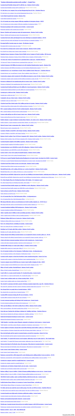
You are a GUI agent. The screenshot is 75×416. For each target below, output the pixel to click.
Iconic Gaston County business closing (9, 352)
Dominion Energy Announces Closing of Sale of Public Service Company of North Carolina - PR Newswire (26, 54)
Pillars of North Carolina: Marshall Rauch (10, 270)
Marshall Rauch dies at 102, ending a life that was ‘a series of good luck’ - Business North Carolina (24, 169)
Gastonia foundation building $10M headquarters (12, 210)
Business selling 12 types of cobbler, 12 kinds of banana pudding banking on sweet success (21, 374)
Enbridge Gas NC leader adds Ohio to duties (10, 231)
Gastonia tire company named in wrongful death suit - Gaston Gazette (17, 360)
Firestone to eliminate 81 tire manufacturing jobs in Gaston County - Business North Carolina (23, 81)
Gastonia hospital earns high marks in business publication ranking (15, 396)
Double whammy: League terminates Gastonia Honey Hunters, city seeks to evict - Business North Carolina (26, 119)
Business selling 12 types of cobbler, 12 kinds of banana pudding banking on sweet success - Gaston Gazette (26, 371)
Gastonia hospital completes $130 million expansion (12, 144)
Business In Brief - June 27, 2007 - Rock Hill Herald (13, 409)
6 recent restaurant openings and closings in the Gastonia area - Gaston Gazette (19, 300)
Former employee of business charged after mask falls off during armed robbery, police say (21, 330)
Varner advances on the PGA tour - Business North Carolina (15, 190)
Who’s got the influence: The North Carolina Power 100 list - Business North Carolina (21, 305)
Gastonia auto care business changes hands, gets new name (14, 368)
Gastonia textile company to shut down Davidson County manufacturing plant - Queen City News (24, 256)
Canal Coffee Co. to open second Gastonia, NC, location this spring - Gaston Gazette (21, 273)
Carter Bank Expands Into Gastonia (8, 18)
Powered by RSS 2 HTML (68, 414)
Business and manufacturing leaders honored (11, 401)
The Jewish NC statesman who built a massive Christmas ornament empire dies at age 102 (21, 286)
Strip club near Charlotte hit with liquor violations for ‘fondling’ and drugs (17, 314)
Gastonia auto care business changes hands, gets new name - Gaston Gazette (19, 365)
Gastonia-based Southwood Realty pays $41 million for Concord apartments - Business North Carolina (25, 87)
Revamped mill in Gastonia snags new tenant (11, 46)
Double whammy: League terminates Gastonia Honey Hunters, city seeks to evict (19, 122)
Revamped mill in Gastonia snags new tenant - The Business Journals (17, 43)
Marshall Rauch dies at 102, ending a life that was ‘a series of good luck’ (17, 171)
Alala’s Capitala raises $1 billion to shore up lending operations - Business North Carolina (22, 212)
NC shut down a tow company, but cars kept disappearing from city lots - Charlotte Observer (23, 10)
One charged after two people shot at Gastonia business (13, 292)
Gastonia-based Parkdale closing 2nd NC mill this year (13, 7)
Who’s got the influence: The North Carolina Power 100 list (14, 308)
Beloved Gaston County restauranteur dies (10, 128)
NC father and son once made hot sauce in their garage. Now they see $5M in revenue (20, 390)
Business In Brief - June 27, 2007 (8, 412)
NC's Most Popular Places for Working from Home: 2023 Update (15, 182)
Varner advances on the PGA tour (8, 193)
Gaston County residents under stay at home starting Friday (14, 281)
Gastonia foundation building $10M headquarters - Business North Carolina (19, 207)
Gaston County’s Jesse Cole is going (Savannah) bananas (13, 155)
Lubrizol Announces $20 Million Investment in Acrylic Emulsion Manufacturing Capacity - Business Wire (26, 65)
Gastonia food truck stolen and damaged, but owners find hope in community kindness (20, 40)
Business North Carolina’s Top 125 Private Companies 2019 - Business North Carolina (20, 139)
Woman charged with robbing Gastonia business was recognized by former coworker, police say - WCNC (25, 234)
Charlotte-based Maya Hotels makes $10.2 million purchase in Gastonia (17, 106)
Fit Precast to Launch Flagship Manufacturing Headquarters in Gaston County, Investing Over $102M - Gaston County (29, 158)
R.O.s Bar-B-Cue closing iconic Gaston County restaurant (13, 51)
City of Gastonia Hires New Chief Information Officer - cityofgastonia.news (18, 196)
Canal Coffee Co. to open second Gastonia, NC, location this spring (16, 275)
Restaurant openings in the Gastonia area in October (12, 29)
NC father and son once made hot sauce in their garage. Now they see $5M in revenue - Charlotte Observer (26, 387)
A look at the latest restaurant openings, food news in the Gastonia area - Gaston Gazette (22, 240)
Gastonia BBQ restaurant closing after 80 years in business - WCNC (17, 294)
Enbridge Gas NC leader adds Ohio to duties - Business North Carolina (17, 229)
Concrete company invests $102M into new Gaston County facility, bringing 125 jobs (20, 264)
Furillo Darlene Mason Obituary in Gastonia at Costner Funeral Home (16, 385)
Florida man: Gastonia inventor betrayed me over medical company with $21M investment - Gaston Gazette (26, 404)
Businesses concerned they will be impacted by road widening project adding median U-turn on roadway (24, 357)
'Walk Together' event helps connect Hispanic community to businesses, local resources (20, 324)
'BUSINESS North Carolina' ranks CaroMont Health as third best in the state (18, 379)
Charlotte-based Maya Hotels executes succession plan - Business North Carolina (20, 163)
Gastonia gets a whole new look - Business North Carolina (14, 92)
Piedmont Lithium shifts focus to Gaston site (10, 221)
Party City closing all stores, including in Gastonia (12, 226)
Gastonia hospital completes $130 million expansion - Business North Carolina (19, 141)
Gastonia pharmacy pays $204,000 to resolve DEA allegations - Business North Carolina (21, 147)
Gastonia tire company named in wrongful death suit (12, 363)
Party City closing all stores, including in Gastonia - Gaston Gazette (17, 223)
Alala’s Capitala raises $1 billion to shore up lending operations (15, 215)
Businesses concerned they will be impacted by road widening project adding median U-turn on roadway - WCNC (28, 355)
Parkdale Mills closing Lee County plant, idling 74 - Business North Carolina (19, 245)
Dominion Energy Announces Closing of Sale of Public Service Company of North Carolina (21, 56)
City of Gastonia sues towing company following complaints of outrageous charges (19, 24)
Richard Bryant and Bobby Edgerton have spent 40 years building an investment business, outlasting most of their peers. (27, 177)
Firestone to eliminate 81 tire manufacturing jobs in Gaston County (15, 84)
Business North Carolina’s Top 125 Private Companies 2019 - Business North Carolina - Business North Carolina (27, 136)
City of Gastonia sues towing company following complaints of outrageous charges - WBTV (22, 21)
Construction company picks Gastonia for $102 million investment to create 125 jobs (19, 78)
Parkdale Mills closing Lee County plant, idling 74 (12, 248)
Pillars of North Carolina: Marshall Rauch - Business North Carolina (17, 267)
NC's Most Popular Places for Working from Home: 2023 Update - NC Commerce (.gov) (21, 180)
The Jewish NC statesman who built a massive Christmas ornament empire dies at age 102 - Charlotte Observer (27, 283)
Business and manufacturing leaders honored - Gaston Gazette (15, 398)
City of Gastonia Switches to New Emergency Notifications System (16, 253)
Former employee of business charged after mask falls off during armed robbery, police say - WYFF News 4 (26, 327)
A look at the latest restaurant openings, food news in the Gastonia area (16, 242)
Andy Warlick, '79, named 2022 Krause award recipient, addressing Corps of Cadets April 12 (21, 341)
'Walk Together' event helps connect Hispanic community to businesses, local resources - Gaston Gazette (25, 322)
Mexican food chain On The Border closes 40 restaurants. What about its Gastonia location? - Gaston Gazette (27, 344)
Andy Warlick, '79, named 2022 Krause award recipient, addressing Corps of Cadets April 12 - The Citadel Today (27, 338)
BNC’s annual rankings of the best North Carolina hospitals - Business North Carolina (21, 108)
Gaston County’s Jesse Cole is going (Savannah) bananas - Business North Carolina (20, 152)
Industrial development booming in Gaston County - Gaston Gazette (17, 316)
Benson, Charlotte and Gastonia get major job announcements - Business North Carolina (22, 32)
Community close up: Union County (9, 100)
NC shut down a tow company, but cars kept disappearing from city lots (16, 13)
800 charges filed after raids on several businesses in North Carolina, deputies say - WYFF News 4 (24, 201)
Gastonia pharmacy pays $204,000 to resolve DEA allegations (14, 149)
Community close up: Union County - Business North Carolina (15, 97)
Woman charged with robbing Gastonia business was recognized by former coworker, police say (22, 237)
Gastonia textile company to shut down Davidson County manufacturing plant (18, 259)
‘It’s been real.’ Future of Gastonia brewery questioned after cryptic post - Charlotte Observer (23, 59)
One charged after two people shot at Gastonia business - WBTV (16, 289)
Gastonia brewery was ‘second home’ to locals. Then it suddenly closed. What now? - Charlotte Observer (25, 70)
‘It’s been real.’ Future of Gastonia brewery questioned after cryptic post (17, 62)
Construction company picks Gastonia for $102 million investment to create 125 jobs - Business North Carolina (27, 76)
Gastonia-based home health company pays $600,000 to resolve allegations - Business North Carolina (24, 185)
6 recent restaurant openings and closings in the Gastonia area (14, 303)
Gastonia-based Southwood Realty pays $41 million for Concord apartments (18, 89)
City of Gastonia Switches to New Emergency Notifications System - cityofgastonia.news (21, 251)
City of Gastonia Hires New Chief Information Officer (13, 199)
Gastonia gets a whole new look (8, 95)
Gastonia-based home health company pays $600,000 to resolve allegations (17, 188)
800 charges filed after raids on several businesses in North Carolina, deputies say (19, 204)
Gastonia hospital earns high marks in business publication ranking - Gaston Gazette (21, 393)
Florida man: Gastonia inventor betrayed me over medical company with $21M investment (21, 407)
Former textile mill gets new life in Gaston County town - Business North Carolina (20, 114)
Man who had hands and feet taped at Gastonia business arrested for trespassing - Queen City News (24, 333)
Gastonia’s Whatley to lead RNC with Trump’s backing (13, 133)
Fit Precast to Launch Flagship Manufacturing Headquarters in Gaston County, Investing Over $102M (23, 160)
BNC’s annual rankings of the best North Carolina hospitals (14, 111)
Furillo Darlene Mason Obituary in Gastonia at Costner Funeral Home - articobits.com (21, 382)
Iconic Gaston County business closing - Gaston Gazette (14, 349)
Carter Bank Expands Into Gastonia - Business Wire (13, 15)
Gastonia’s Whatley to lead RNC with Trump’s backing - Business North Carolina (20, 130)
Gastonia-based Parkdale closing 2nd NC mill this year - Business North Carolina (20, 5)
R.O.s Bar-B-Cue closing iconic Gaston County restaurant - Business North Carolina (21, 48)
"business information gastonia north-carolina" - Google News (18, 2)
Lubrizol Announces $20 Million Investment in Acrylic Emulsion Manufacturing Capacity (21, 67)
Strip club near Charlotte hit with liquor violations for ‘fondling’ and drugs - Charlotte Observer (23, 311)
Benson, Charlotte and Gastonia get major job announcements (14, 35)
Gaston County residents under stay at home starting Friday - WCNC (17, 278)
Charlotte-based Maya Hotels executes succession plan (13, 166)
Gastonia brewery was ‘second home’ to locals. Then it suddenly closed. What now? (19, 73)
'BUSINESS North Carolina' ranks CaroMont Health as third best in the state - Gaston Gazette (23, 376)
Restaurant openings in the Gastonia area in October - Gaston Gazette (17, 26)
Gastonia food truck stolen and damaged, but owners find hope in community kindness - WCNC (23, 37)
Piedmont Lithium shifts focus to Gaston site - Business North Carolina (17, 218)
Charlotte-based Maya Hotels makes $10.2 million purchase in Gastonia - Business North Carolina (24, 103)
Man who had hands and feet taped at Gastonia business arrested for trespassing (18, 335)
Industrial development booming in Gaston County (12, 319)
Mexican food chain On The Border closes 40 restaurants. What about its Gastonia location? (21, 346)
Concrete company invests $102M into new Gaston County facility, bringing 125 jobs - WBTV (23, 262)
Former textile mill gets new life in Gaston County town (13, 117)
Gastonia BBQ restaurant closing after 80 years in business (14, 297)
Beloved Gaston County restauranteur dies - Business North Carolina (17, 125)
